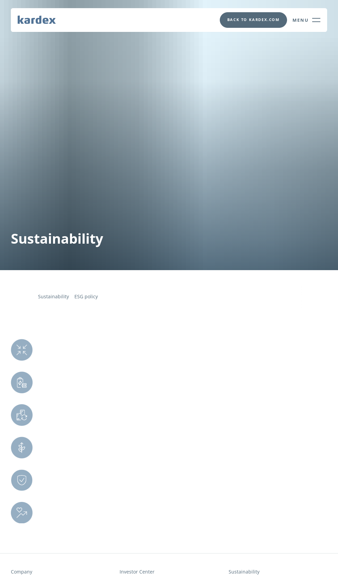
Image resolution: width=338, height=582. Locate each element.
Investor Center (137, 572)
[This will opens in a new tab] (253, 19)
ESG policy (86, 297)
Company (21, 572)
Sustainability (53, 297)
